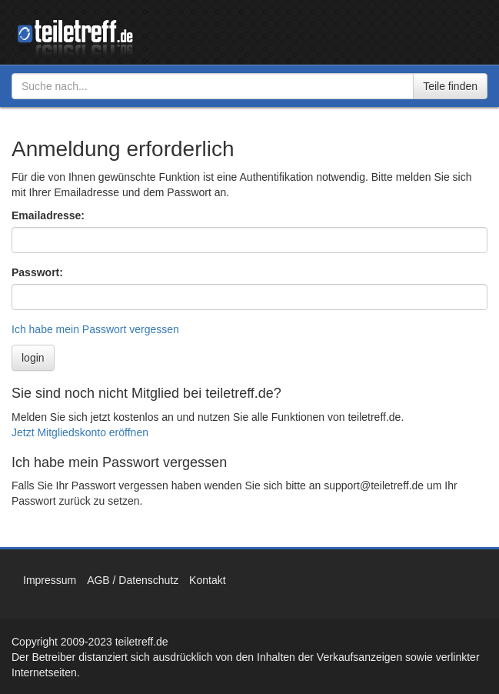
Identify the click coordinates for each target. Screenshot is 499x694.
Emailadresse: (48, 215)
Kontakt (207, 580)
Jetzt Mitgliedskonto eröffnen (80, 432)
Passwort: (37, 272)
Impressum (49, 580)
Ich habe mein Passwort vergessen (95, 329)
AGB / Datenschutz (132, 580)
